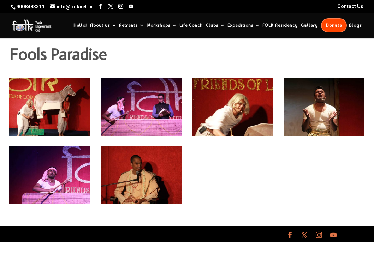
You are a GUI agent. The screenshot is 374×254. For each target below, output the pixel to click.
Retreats (128, 25)
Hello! (80, 25)
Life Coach (191, 25)
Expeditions (240, 25)
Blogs (355, 25)
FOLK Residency (280, 25)
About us (100, 25)
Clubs (212, 25)
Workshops (158, 25)
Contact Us (350, 6)
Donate (334, 25)
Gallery (309, 25)
